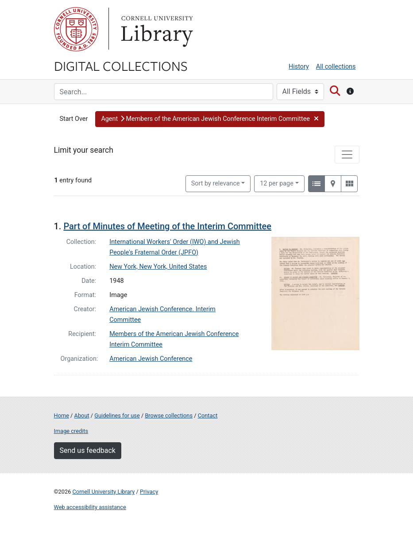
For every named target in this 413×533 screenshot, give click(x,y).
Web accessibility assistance (90, 507)
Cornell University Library (104, 491)
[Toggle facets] (347, 154)
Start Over (74, 119)
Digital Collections (121, 65)
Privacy (149, 491)
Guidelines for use (116, 415)
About (81, 415)
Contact (208, 415)
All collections (336, 66)
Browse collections (169, 415)
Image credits (71, 431)
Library (155, 29)
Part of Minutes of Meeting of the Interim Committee (167, 226)
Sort (215, 183)
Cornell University (76, 29)
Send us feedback (88, 450)
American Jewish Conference (150, 359)
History (299, 66)
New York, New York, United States (158, 266)
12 (276, 182)
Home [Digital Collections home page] (61, 415)
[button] (209, 119)
